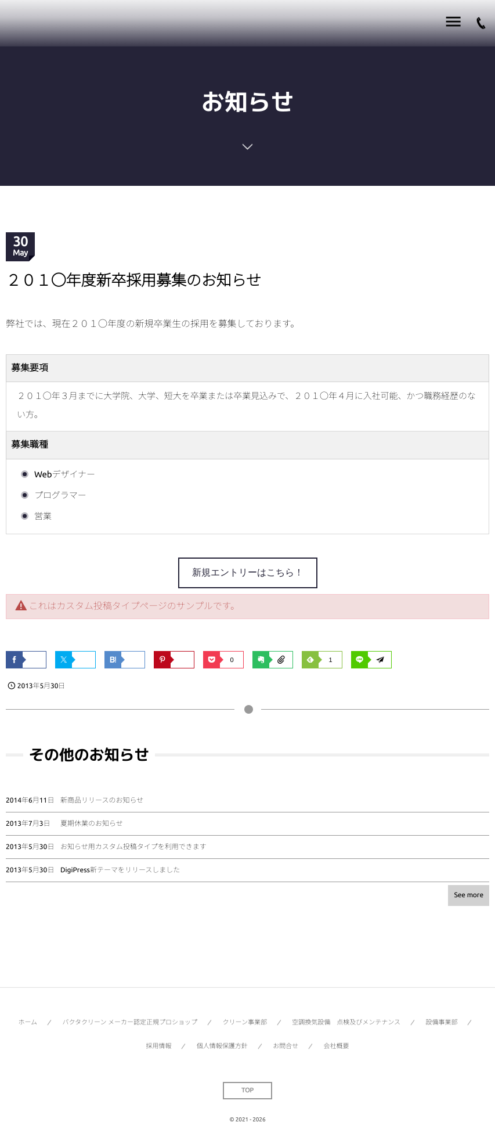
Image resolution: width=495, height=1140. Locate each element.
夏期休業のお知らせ (91, 824)
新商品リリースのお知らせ (101, 800)
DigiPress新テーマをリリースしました (120, 870)
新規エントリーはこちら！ (247, 572)
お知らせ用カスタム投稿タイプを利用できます (133, 847)
